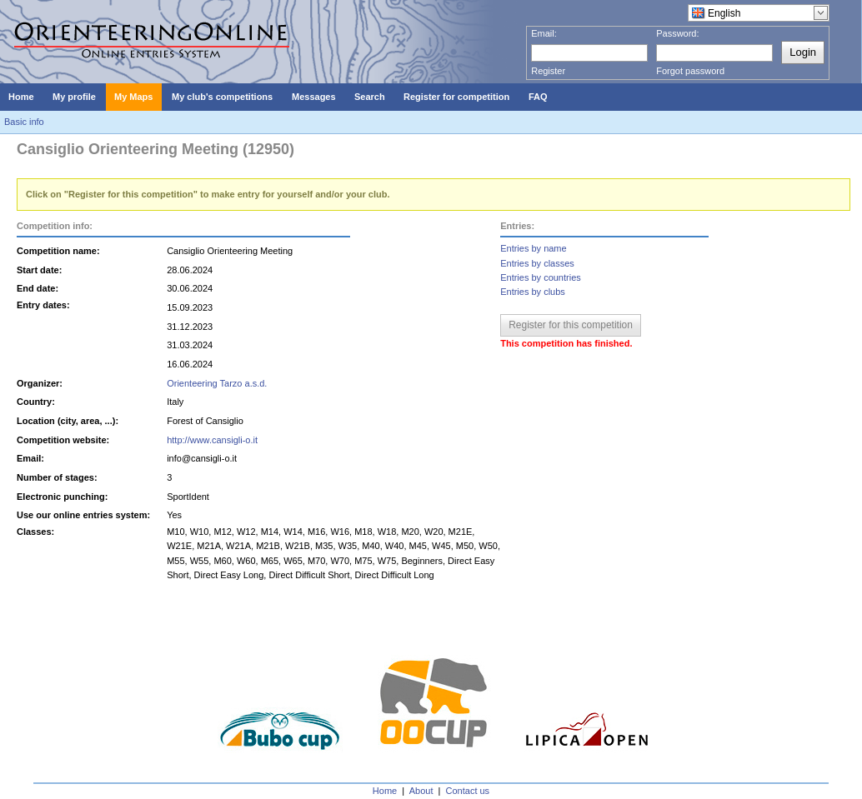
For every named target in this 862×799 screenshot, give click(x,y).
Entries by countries (540, 277)
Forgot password (690, 71)
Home (385, 791)
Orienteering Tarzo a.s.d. (217, 383)
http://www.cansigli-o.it (212, 440)
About (421, 791)
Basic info (24, 122)
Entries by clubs (532, 292)
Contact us (468, 791)
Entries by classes (537, 263)
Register (548, 71)
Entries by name (533, 248)
